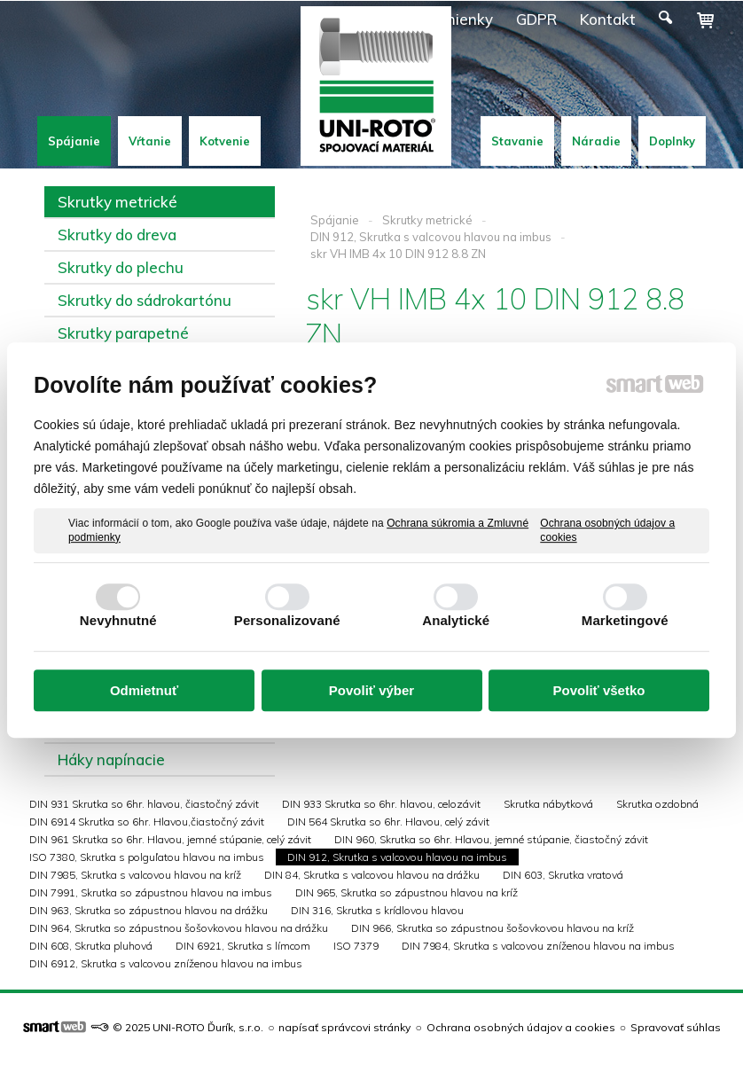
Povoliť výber (371, 690)
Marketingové (625, 620)
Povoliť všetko (599, 690)
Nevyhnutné (118, 620)
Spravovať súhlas (675, 1027)
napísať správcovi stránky (344, 1027)
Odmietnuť (144, 690)
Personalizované (287, 620)
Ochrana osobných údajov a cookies (607, 530)
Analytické (455, 620)
